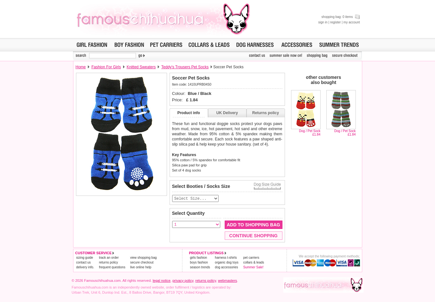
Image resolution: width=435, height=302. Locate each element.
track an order (109, 258)
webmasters (227, 281)
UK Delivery (227, 113)
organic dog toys (226, 262)
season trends (200, 267)
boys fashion (199, 262)
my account (351, 22)
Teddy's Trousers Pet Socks (185, 67)
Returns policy (265, 113)
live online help (140, 267)
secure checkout (142, 262)
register (335, 22)
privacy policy (182, 281)
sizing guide (84, 258)
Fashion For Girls (106, 67)
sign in (323, 22)
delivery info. (85, 267)
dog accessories (226, 267)
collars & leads (253, 262)
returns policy (108, 262)
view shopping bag (143, 258)
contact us (83, 262)
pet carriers (251, 258)
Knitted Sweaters (141, 67)
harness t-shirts (226, 258)
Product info (188, 113)
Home (81, 67)
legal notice (162, 281)
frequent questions (112, 267)
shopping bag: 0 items (341, 17)
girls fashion (198, 258)
